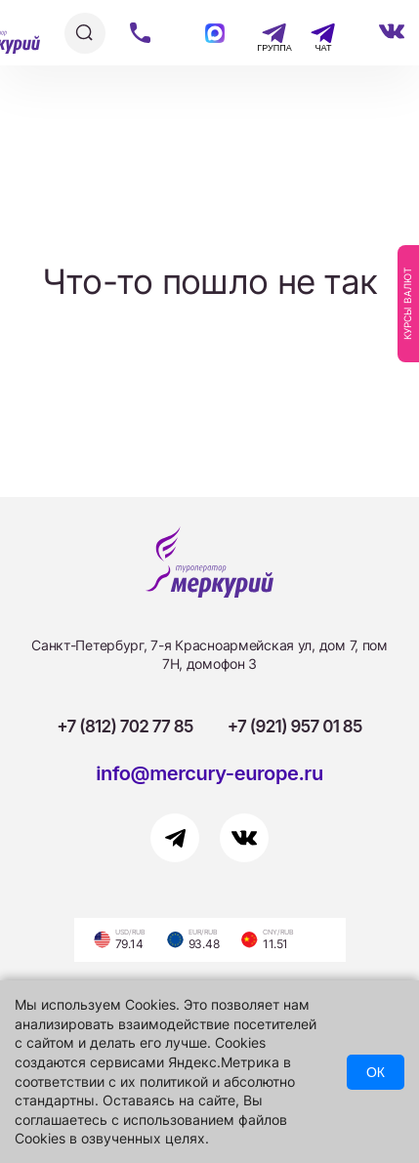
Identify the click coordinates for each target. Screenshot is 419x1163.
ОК (375, 1072)
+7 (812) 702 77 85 (125, 726)
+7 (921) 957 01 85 (295, 726)
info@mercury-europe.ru (209, 773)
